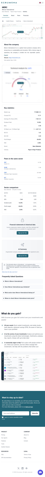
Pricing (3, 435)
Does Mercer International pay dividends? (17, 287)
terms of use (29, 407)
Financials (26, 15)
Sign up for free (22, 233)
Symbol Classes (10, 21)
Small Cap (18, 21)
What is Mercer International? (13, 281)
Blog (25, 438)
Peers (18, 15)
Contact (26, 441)
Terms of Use (27, 454)
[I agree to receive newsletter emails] (2, 417)
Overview (5, 15)
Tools (2, 444)
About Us (26, 435)
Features (3, 441)
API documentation (6, 457)
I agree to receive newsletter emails (13, 417)
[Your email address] (15, 413)
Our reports (4, 438)
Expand (6, 55)
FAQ (2, 454)
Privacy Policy (27, 457)
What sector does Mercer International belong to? (20, 292)
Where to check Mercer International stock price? (19, 298)
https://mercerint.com (14, 57)
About (12, 15)
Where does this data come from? (9, 272)
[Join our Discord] (40, 472)
